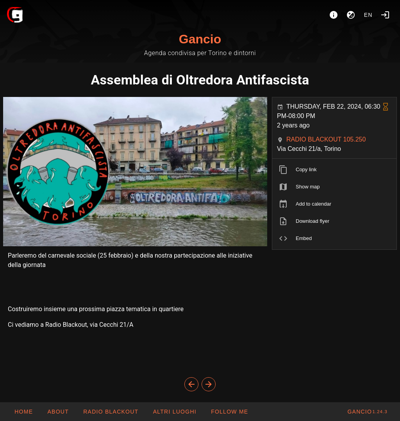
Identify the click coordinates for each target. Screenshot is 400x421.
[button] (174, 412)
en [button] (368, 15)
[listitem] (334, 169)
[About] (333, 14)
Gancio (200, 39)
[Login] (385, 14)
